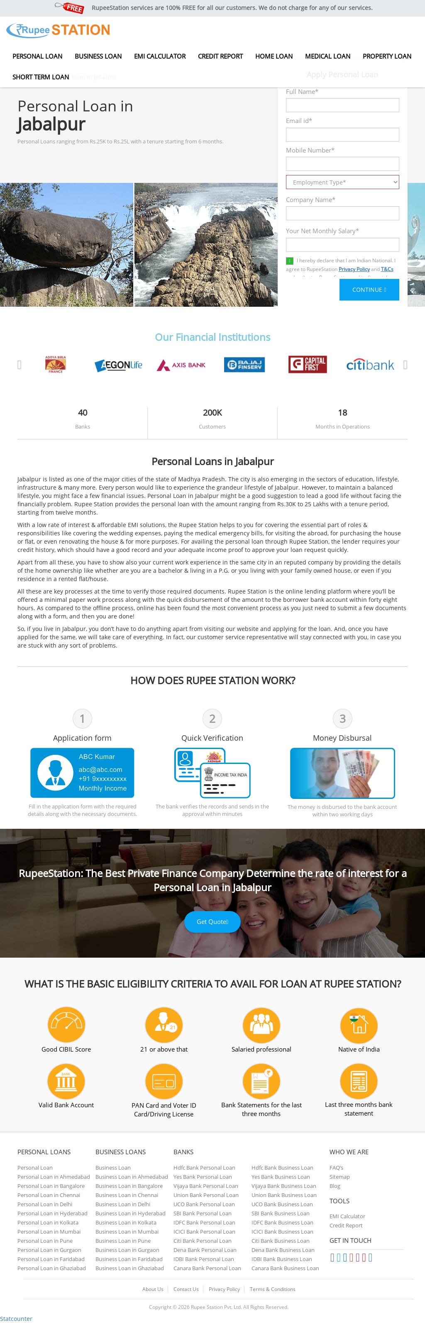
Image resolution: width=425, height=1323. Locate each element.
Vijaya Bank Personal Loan (205, 1186)
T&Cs (387, 269)
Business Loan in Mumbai (127, 1231)
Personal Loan (37, 56)
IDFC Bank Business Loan (282, 1222)
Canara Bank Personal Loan (207, 1268)
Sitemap (340, 1176)
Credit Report (220, 56)
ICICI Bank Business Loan (282, 1231)
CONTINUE (369, 289)
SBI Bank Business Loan (281, 1213)
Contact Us (186, 1289)
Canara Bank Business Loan (285, 1268)
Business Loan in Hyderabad (130, 1213)
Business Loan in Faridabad (129, 1259)
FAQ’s (336, 1167)
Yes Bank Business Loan (281, 1176)
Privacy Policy (354, 269)
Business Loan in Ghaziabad (129, 1268)
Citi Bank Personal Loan (202, 1240)
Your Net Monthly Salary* (322, 231)
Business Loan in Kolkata (125, 1222)
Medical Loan (327, 56)
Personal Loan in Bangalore (51, 1186)
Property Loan (387, 56)
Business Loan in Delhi (122, 1204)
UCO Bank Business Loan (282, 1204)
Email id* (299, 120)
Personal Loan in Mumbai (49, 1231)
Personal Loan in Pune (45, 1240)
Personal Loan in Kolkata (47, 1222)
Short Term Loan (40, 77)
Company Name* (310, 199)
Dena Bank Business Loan (283, 1250)
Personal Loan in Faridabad (51, 1259)
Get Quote (212, 921)
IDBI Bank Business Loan (282, 1259)
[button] (46, 362)
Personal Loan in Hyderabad (52, 1213)
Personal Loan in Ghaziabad (51, 1268)
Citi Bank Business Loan (281, 1240)
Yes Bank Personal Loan (202, 1176)
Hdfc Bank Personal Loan (204, 1167)
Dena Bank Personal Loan (205, 1250)
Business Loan (98, 56)
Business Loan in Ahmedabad (131, 1176)
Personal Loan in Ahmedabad (53, 1176)
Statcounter (16, 1319)
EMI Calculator (160, 56)
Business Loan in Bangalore (129, 1186)
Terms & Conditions (273, 1289)
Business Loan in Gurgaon (127, 1250)
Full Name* (302, 91)
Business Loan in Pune (123, 1240)
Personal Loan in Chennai (48, 1195)
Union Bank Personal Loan (206, 1195)
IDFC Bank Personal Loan (204, 1222)
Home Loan (274, 56)
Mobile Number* (310, 150)
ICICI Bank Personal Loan (204, 1231)
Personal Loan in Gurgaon (49, 1250)
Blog (335, 1186)
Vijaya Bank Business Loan (284, 1186)
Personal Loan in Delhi (44, 1204)
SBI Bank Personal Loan (202, 1213)
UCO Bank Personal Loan (204, 1204)
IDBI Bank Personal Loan (203, 1259)
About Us (153, 1289)
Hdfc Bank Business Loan (282, 1167)
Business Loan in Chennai (126, 1195)
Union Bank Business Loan (284, 1195)
